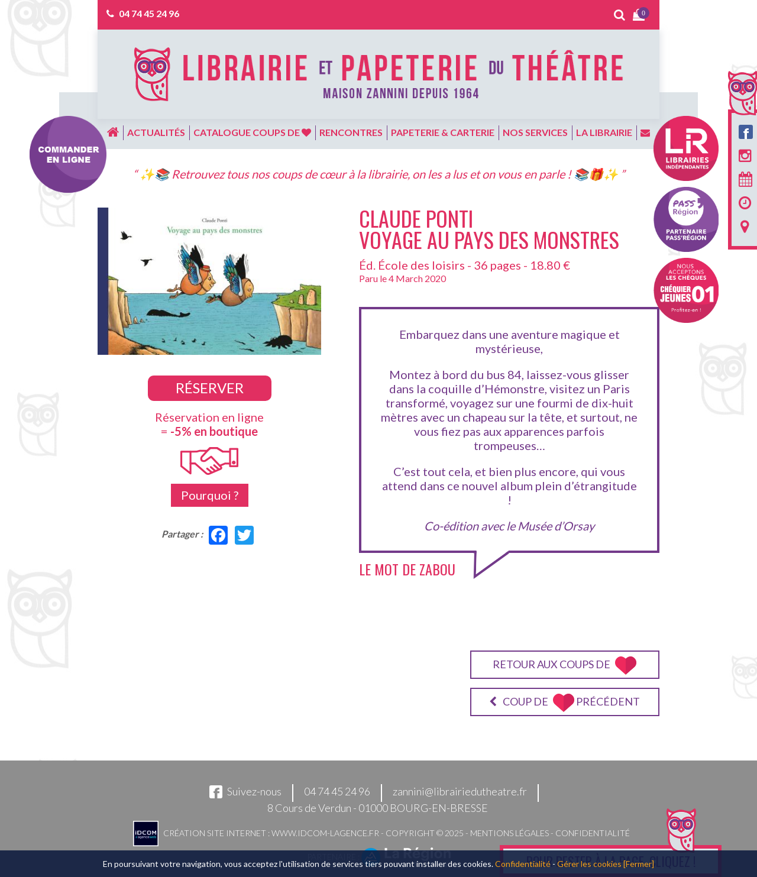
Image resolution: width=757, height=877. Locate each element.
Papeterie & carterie (442, 132)
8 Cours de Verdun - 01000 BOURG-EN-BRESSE (377, 807)
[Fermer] (638, 864)
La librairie (604, 132)
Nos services (535, 132)
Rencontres (351, 132)
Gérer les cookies (589, 864)
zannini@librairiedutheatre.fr (460, 791)
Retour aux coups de (564, 665)
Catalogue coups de (252, 132)
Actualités (156, 132)
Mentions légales (509, 832)
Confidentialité (592, 832)
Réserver (210, 387)
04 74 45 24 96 (149, 13)
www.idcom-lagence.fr (325, 832)
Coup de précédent (564, 703)
